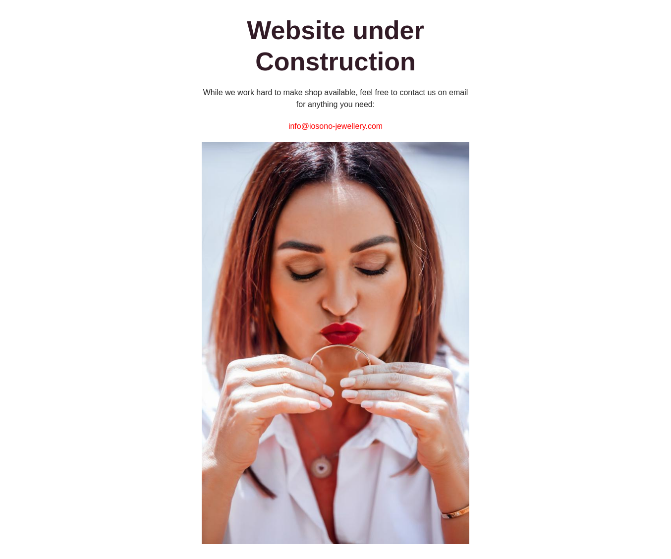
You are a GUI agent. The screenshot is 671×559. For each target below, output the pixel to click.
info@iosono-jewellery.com (335, 126)
